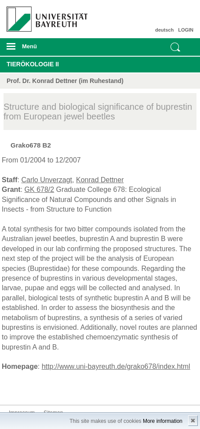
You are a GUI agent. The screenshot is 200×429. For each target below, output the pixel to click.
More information (162, 421)
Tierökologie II (33, 64)
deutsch (164, 29)
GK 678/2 (40, 189)
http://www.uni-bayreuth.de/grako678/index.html (116, 366)
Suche (175, 47)
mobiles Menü (44, 49)
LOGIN (185, 29)
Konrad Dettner (100, 180)
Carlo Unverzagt (46, 180)
